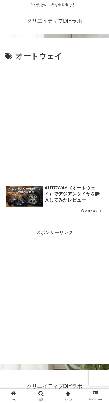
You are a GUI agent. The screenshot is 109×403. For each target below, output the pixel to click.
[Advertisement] (54, 120)
